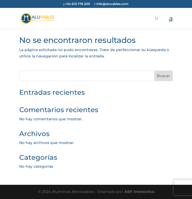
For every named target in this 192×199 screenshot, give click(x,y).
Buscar (163, 75)
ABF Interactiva (139, 191)
